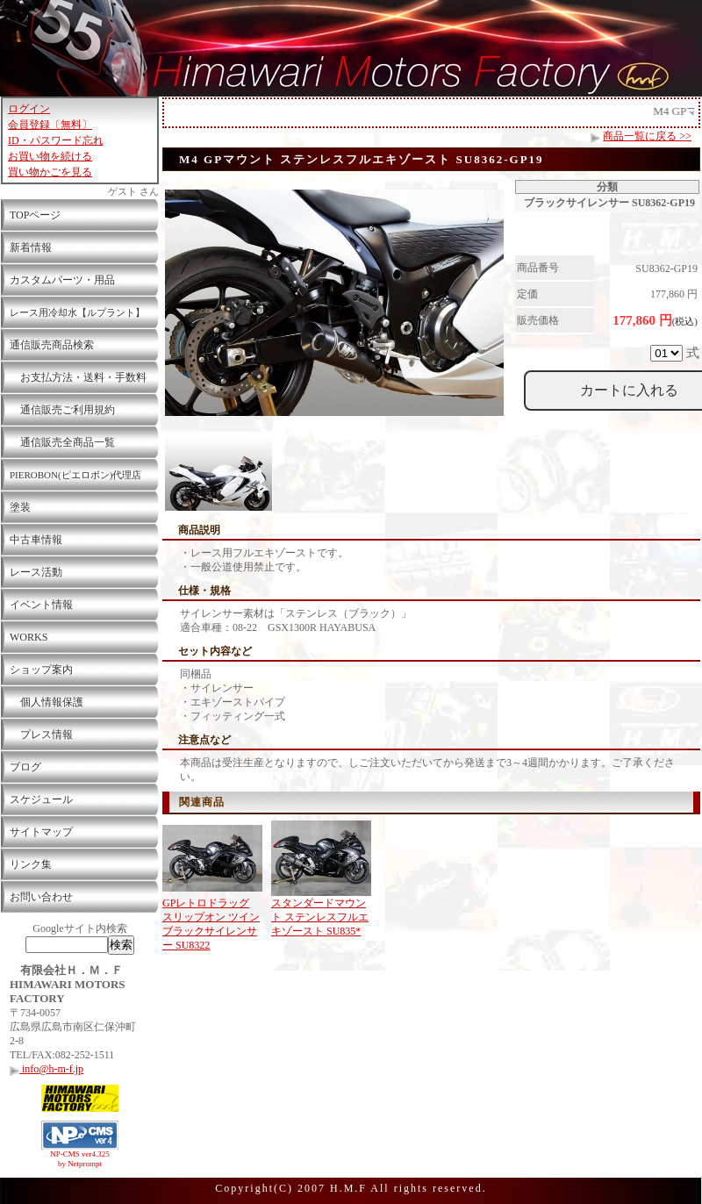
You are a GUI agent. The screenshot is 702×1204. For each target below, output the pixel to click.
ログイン (29, 109)
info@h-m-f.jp (46, 1069)
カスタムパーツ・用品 (62, 280)
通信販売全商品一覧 (62, 442)
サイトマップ (41, 832)
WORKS (28, 637)
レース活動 (36, 572)
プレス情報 (41, 734)
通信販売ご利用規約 (62, 410)
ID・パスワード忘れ (56, 140)
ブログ (25, 767)
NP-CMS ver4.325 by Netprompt (80, 1159)
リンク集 (31, 864)
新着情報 (31, 247)
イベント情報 (41, 604)
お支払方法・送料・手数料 (78, 377)
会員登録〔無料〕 (50, 124)
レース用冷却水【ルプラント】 (77, 312)
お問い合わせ (41, 897)
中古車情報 (36, 540)
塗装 (20, 507)
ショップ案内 (41, 669)
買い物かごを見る (50, 172)
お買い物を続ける (50, 156)
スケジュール (41, 799)
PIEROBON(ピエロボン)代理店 (75, 474)
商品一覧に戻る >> (647, 136)
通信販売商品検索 (52, 345)
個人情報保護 (46, 702)
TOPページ (35, 215)
